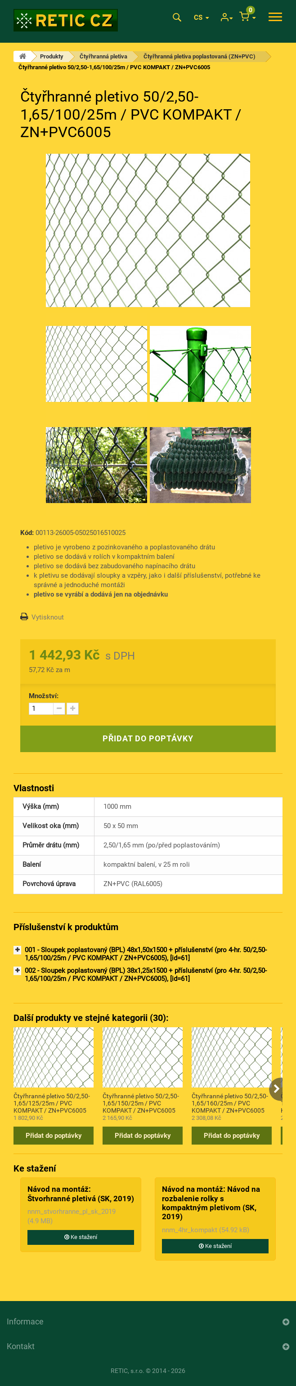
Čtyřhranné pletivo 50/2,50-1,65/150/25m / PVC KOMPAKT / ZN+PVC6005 (141, 1102)
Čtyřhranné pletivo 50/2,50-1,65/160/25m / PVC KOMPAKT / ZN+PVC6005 (230, 1102)
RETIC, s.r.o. (127, 1370)
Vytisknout (47, 617)
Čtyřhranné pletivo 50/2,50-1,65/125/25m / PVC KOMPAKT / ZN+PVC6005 (51, 1102)
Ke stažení (80, 1237)
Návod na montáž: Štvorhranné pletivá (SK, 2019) (80, 1194)
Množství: (43, 696)
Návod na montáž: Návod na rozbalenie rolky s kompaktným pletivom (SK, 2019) (211, 1203)
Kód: (27, 533)
